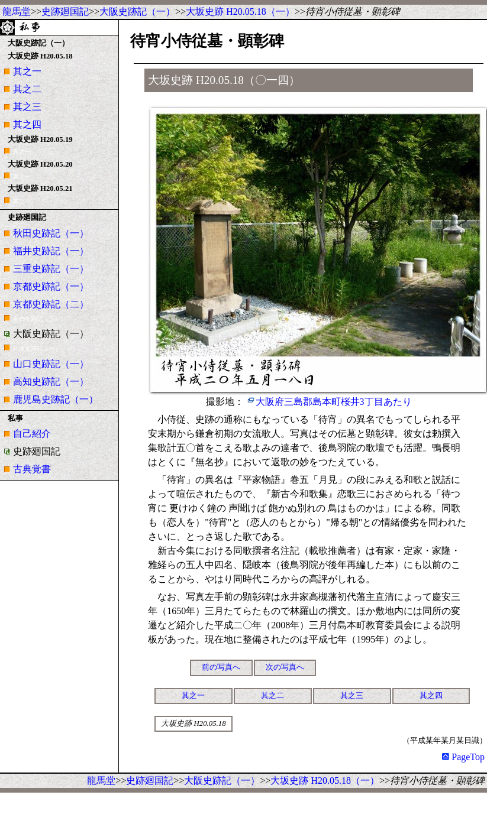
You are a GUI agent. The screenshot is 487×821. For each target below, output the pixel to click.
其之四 (27, 124)
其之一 (27, 71)
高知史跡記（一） (51, 382)
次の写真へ (285, 667)
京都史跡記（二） (51, 304)
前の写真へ (221, 667)
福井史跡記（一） (51, 251)
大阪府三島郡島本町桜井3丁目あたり (334, 402)
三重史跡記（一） (51, 269)
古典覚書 (32, 469)
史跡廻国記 (65, 12)
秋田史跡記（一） (51, 233)
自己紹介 (32, 434)
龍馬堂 (16, 12)
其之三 (27, 107)
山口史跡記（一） (51, 364)
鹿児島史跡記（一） (55, 399)
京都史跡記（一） (51, 286)
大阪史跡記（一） (137, 12)
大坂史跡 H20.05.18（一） (240, 12)
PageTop (463, 757)
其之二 (27, 89)
